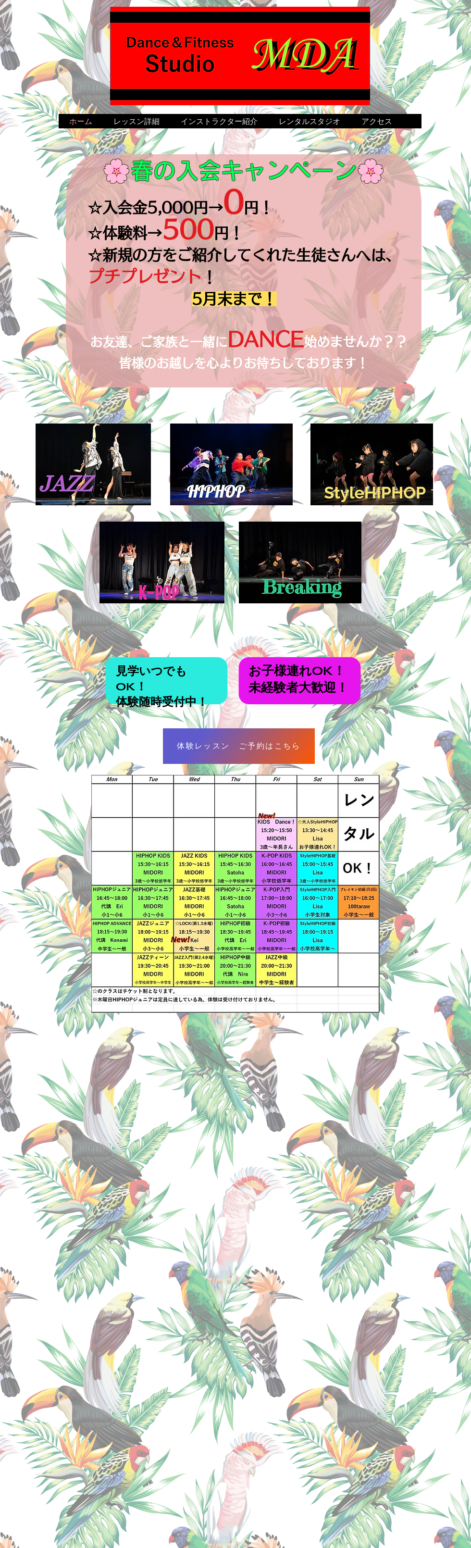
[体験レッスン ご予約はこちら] (239, 746)
